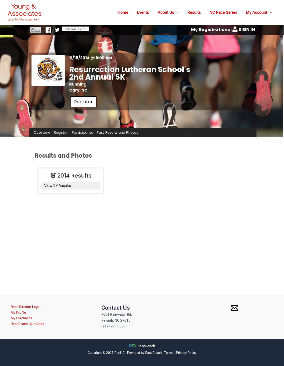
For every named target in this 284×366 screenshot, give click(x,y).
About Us (170, 12)
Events (146, 12)
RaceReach (153, 353)
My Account (259, 12)
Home (127, 12)
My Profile (17, 313)
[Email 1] (234, 308)
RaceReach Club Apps (26, 325)
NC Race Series (224, 12)
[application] (179, 12)
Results (196, 12)
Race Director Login (24, 307)
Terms (169, 353)
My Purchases (20, 319)
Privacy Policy (186, 353)
